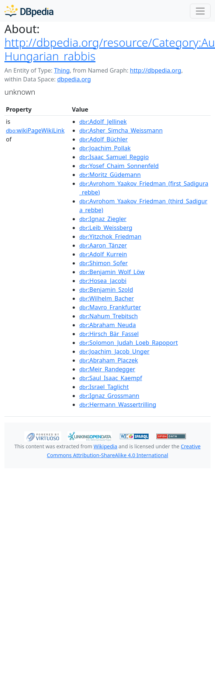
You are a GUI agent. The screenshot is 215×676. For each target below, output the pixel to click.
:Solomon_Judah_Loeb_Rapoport (128, 343)
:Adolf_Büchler (103, 139)
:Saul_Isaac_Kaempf (110, 378)
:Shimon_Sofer (103, 263)
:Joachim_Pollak (105, 148)
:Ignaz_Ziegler (102, 219)
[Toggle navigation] (200, 11)
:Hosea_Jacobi (102, 281)
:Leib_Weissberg (105, 228)
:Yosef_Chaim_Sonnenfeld (119, 166)
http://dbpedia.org (155, 70)
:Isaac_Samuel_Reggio (114, 157)
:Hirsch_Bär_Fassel (109, 334)
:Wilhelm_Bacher (106, 298)
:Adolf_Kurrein (103, 254)
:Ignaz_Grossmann (109, 396)
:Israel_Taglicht (104, 387)
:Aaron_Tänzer (103, 245)
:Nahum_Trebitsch (108, 316)
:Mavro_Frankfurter (110, 307)
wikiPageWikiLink (35, 130)
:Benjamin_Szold (106, 290)
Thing (62, 70)
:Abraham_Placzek (108, 360)
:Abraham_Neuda (107, 325)
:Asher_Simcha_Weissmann (121, 130)
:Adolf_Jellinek (103, 122)
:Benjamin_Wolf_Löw (112, 272)
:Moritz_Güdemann (110, 175)
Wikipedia (105, 446)
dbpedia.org (74, 79)
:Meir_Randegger (107, 369)
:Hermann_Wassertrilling (117, 404)
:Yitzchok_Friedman (110, 236)
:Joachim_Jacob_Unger (114, 351)
